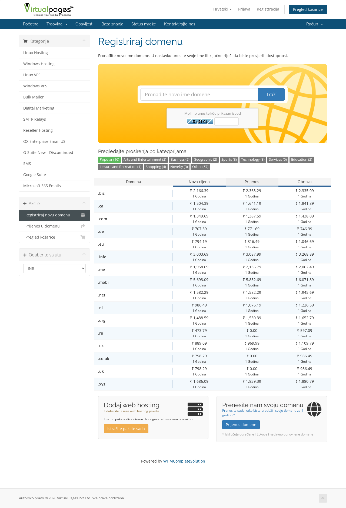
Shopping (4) (156, 166)
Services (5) (278, 159)
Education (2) (301, 159)
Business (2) (180, 159)
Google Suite (34, 174)
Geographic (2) (205, 159)
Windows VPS (35, 86)
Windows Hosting (39, 63)
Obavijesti (84, 24)
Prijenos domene (241, 424)
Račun (314, 24)
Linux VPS (32, 74)
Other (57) (200, 166)
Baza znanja (112, 24)
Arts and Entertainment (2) (145, 159)
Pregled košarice (308, 9)
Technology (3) (253, 159)
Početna (30, 24)
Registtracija (268, 9)
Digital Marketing (38, 108)
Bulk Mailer (33, 97)
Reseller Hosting (38, 130)
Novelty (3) (179, 166)
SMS (27, 163)
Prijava (244, 9)
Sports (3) (229, 159)
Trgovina (56, 24)
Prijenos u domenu (54, 226)
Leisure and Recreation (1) (120, 166)
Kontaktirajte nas (179, 24)
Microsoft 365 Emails (42, 185)
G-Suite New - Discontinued (48, 152)
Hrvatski (222, 9)
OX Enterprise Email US (44, 141)
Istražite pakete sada (126, 428)
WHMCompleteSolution (184, 461)
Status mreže (143, 24)
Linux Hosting (35, 52)
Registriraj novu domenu (54, 215)
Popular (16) (109, 159)
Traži (271, 94)
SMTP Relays (34, 119)
